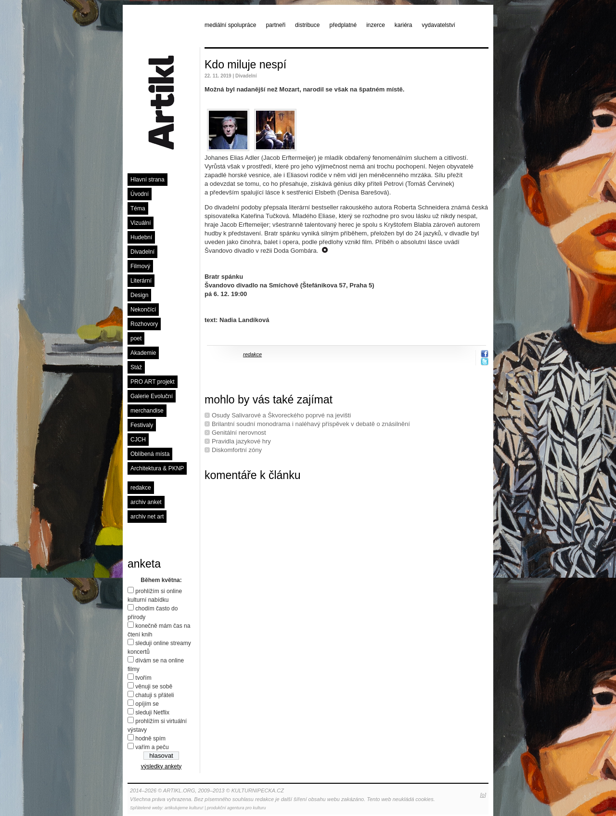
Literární (141, 280)
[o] (483, 795)
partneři (275, 25)
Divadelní (142, 251)
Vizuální (140, 223)
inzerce (375, 25)
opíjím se (147, 703)
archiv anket (146, 502)
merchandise (147, 410)
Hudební (141, 237)
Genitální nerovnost (239, 432)
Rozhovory (144, 324)
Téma (137, 208)
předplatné (343, 25)
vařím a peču (151, 747)
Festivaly (141, 425)
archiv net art (147, 516)
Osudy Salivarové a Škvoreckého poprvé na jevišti (281, 415)
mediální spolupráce (230, 25)
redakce (140, 487)
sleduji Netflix (152, 712)
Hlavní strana (147, 179)
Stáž (136, 367)
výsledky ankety (161, 766)
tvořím (143, 677)
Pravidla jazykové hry (241, 441)
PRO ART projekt (152, 381)
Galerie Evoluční (151, 396)
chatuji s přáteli (154, 695)
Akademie (143, 353)
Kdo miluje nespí (245, 64)
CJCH (138, 439)
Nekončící (143, 309)
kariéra (403, 25)
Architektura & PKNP (157, 468)
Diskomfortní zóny (237, 449)
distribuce (307, 25)
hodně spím (150, 738)
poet (135, 338)
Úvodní (139, 194)
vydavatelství (438, 25)
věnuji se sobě (153, 686)
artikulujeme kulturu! (184, 807)
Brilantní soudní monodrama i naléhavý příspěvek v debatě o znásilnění (311, 423)
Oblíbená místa (149, 454)
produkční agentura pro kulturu (236, 807)
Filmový (140, 266)
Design (139, 295)
